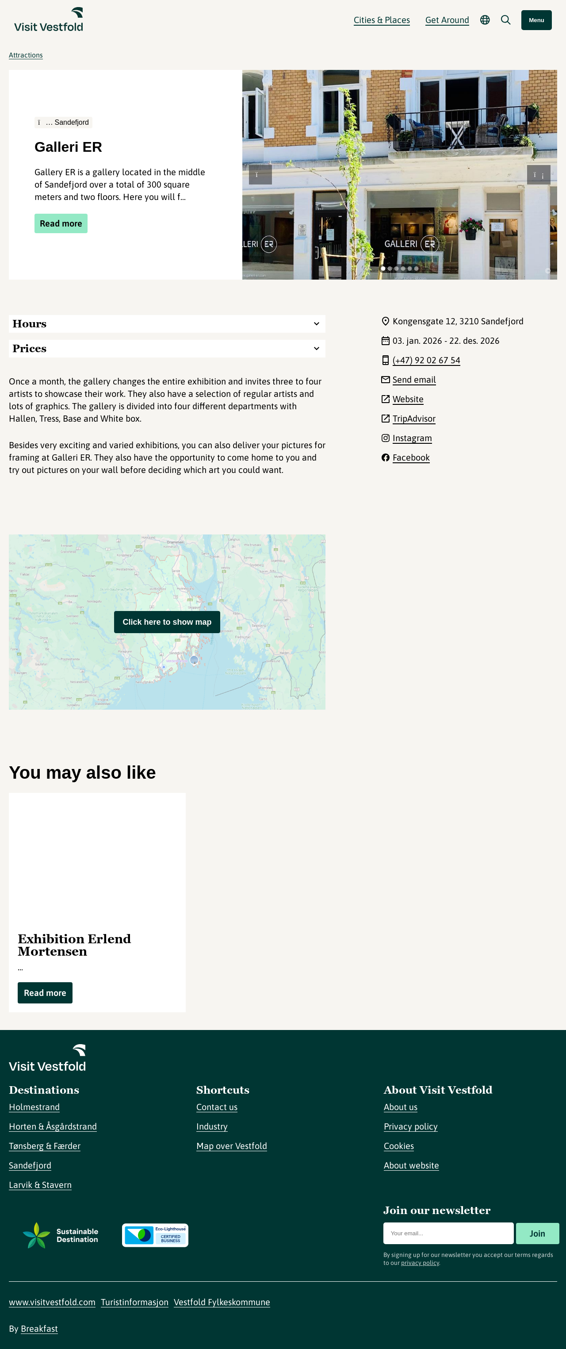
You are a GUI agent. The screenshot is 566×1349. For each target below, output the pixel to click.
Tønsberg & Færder (44, 1146)
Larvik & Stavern (40, 1185)
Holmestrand (34, 1107)
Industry (212, 1126)
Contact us (216, 1107)
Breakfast (39, 1328)
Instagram (412, 438)
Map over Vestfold (231, 1146)
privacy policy (420, 1262)
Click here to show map (166, 622)
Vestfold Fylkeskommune (222, 1302)
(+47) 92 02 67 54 (426, 360)
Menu (536, 20)
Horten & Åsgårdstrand (53, 1126)
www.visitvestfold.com (52, 1302)
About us (400, 1107)
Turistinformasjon (134, 1302)
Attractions (26, 55)
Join (537, 1233)
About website (411, 1165)
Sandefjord (30, 1165)
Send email (414, 379)
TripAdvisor (414, 418)
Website (408, 399)
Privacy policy (411, 1126)
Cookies (399, 1146)
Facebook (411, 457)
